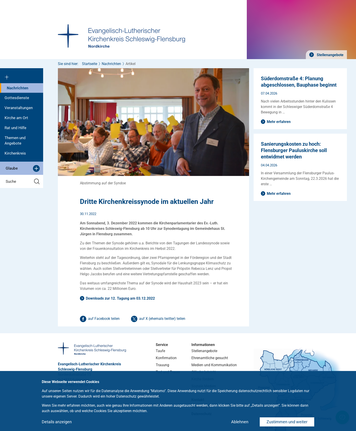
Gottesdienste (17, 97)
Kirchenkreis (15, 153)
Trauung (162, 365)
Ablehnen (239, 421)
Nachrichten (17, 88)
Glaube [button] (23, 168)
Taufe (160, 351)
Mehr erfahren (279, 122)
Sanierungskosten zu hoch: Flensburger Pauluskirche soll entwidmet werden (294, 150)
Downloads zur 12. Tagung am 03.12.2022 (120, 298)
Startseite (89, 64)
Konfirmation (166, 358)
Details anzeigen (57, 421)
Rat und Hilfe (15, 127)
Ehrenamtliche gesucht (209, 358)
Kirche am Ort (16, 117)
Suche (23, 181)
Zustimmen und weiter (287, 421)
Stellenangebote (330, 55)
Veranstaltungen (19, 107)
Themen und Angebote (15, 140)
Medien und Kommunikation (214, 365)
